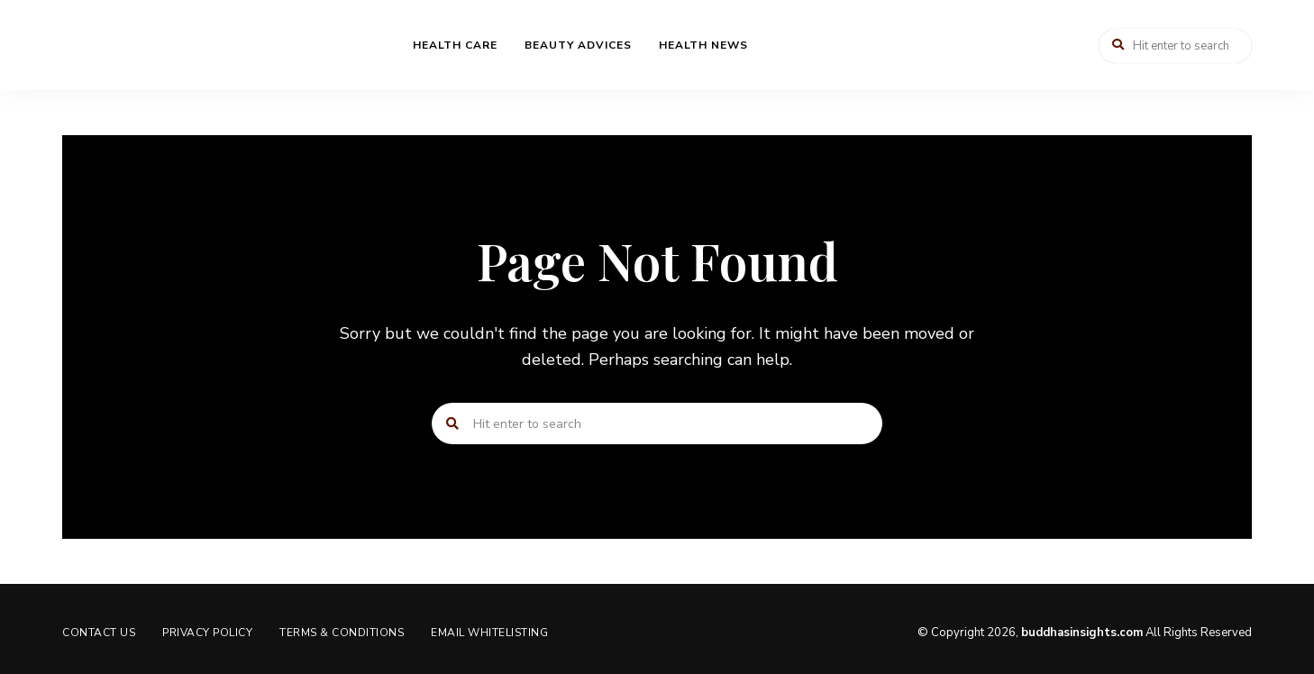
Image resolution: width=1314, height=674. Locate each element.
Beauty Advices (578, 45)
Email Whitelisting (489, 632)
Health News (703, 45)
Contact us (98, 632)
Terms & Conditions (341, 632)
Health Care (455, 45)
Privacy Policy (207, 632)
